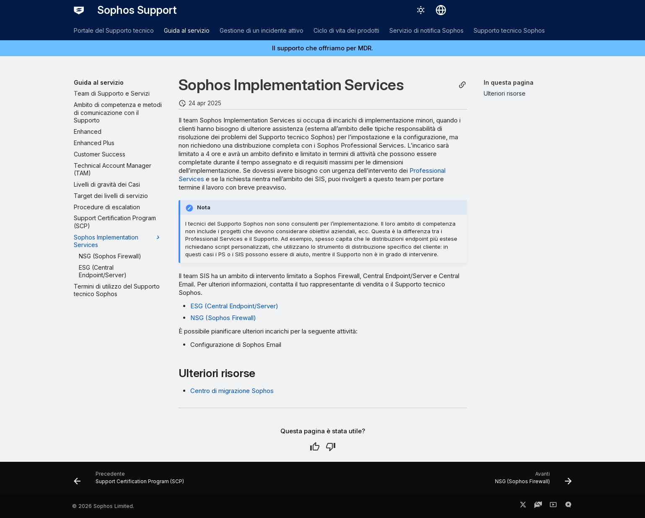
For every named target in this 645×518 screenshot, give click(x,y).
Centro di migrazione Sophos (232, 391)
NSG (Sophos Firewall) (223, 318)
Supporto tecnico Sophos (509, 30)
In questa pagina (509, 82)
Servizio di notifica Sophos (426, 30)
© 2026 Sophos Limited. (103, 506)
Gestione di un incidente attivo (261, 30)
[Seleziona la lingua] (441, 10)
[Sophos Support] (78, 10)
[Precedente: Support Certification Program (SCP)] (131, 480)
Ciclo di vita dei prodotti (346, 30)
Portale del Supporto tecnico (114, 30)
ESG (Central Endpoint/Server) (234, 306)
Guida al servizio (187, 30)
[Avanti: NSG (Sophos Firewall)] (530, 480)
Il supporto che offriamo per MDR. (322, 48)
